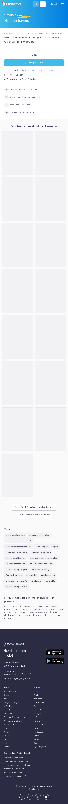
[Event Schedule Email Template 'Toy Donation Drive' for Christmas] (50, 199)
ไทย (35, 743)
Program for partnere (13, 721)
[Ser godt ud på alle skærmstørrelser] (6, 97)
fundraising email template (47, 546)
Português (38, 732)
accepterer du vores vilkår (41, 70)
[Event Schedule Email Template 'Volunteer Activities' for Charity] (50, 337)
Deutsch (37, 706)
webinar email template (16, 563)
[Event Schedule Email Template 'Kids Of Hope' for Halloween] (50, 429)
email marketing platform (16, 586)
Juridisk (7, 746)
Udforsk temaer (10, 706)
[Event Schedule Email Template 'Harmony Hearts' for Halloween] (50, 291)
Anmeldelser (9, 724)
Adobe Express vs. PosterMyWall (18, 765)
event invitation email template (19, 541)
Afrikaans (38, 699)
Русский (37, 735)
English (37, 695)
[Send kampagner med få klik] (6, 112)
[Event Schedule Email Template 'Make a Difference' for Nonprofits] (17, 291)
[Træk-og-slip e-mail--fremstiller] (6, 89)
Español (37, 710)
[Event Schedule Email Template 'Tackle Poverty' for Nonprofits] (50, 153)
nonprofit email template (16, 552)
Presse (6, 732)
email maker (36, 581)
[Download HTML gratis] (6, 105)
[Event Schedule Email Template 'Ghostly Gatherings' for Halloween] (17, 383)
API (5, 743)
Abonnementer (10, 691)
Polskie (37, 728)
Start (6, 687)
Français (37, 713)
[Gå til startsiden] (11, 4)
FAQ (5, 739)
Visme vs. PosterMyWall (14, 768)
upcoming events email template (43, 558)
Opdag (6, 695)
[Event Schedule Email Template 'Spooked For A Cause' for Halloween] (17, 429)
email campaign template (16, 581)
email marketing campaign (41, 563)
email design (31, 575)
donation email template (39, 535)
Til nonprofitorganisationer (15, 717)
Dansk (36, 691)
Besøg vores (15, 666)
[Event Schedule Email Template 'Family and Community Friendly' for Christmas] (17, 245)
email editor (51, 581)
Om (5, 728)
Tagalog (37, 739)
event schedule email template (18, 546)
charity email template (15, 535)
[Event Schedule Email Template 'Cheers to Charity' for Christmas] (50, 245)
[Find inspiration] (36, 4)
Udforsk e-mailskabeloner (14, 710)
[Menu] (62, 4)
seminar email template (15, 558)
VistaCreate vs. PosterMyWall (16, 761)
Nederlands (39, 724)
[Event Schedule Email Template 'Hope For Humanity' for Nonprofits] (50, 383)
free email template (14, 575)
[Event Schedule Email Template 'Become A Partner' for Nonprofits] (17, 199)
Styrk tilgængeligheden (17, 678)
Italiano (37, 721)
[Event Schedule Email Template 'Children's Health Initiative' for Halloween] (17, 337)
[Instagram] (30, 797)
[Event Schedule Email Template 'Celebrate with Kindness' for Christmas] (17, 475)
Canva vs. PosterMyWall (14, 757)
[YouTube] (46, 797)
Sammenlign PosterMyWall (17, 753)
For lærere (8, 713)
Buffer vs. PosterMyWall (14, 772)
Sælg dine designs (11, 702)
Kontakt (7, 735)
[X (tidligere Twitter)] (38, 797)
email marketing (48, 575)
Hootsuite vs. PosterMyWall (15, 776)
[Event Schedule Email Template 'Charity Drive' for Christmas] (17, 153)
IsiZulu (37, 717)
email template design (41, 569)
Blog (5, 699)
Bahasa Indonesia (41, 702)
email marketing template (16, 569)
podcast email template (41, 552)
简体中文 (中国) (40, 746)
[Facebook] (22, 797)
